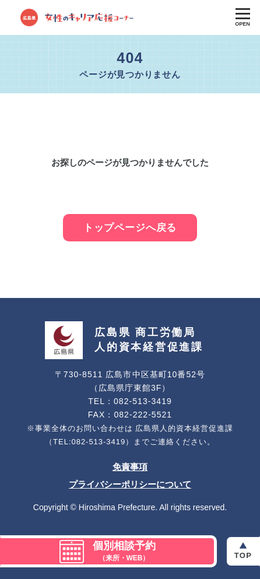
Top (243, 555)
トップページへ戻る (130, 227)
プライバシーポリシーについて (130, 484)
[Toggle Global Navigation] (242, 17)
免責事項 (130, 467)
